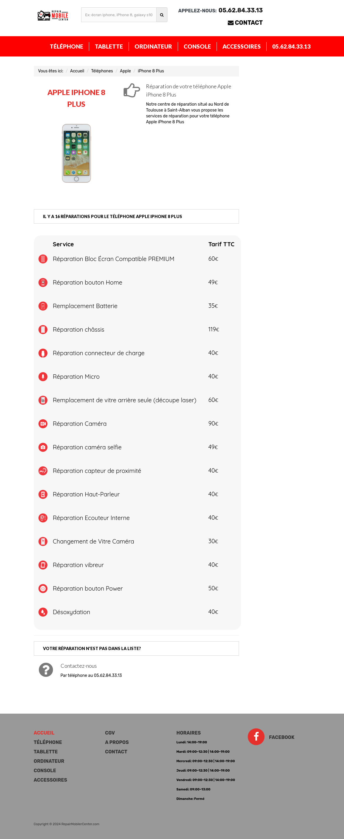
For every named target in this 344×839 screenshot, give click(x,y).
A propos (117, 742)
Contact (249, 22)
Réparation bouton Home (87, 282)
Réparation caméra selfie (87, 447)
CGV (110, 733)
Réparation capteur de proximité (97, 470)
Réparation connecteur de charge (99, 353)
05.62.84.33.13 (291, 46)
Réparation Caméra (80, 423)
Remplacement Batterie (85, 306)
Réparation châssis (78, 329)
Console (197, 46)
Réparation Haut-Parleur (86, 494)
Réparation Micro (76, 376)
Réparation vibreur (78, 565)
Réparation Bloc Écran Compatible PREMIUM (114, 259)
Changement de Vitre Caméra (93, 541)
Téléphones (102, 71)
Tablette (109, 46)
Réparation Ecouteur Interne (91, 517)
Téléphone (66, 46)
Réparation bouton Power (88, 588)
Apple (125, 71)
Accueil (77, 71)
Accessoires (241, 46)
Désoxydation (71, 612)
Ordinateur (153, 46)
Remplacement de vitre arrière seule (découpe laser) (125, 400)
